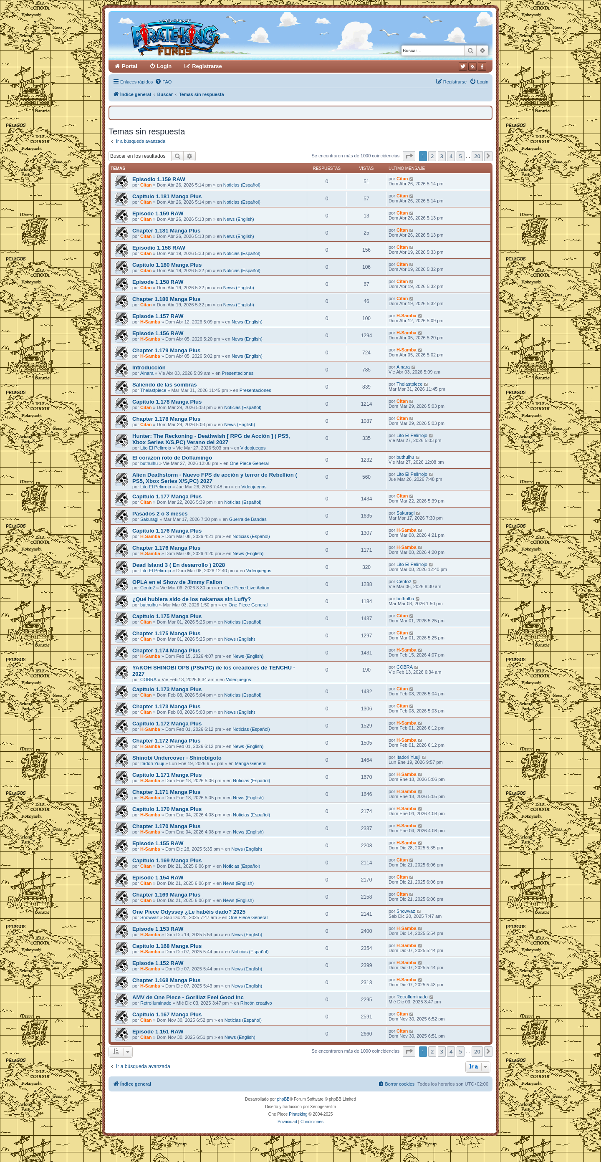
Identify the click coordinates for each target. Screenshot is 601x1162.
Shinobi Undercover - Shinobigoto (177, 758)
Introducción (149, 367)
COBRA (148, 679)
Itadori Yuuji (152, 763)
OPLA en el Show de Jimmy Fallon (177, 582)
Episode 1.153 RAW (157, 929)
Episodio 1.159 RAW (158, 179)
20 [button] (477, 156)
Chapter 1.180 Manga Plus (166, 299)
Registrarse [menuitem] (207, 66)
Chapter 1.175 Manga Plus (166, 633)
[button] (409, 156)
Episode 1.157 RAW (157, 316)
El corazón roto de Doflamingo (172, 458)
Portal (129, 66)
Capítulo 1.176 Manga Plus (167, 531)
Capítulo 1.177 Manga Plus (167, 496)
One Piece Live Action (247, 587)
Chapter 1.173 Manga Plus (166, 706)
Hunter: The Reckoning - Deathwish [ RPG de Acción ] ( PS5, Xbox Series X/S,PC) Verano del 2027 (211, 439)
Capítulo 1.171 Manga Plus (167, 775)
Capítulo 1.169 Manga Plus (167, 860)
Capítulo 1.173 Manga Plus (167, 689)
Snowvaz (149, 917)
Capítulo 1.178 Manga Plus (167, 402)
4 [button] (450, 156)
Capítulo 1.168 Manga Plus (167, 946)
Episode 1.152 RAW (157, 963)
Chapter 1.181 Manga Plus (166, 230)
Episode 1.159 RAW (157, 213)
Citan (146, 184)
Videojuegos (252, 447)
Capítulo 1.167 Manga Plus (167, 1014)
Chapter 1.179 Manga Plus (166, 350)
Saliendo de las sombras (164, 384)
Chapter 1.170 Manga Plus (166, 826)
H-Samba (150, 321)
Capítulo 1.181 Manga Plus (167, 196)
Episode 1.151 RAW (157, 1031)
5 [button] (460, 156)
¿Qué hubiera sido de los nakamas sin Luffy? (191, 599)
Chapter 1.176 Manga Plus (166, 548)
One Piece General (249, 463)
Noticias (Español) (241, 184)
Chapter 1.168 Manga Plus (166, 980)
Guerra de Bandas (248, 519)
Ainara (147, 373)
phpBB (283, 1099)
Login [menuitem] (164, 66)
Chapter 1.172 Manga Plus (166, 741)
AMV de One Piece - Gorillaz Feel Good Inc (188, 997)
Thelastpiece (153, 390)
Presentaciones (237, 373)
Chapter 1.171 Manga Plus (166, 792)
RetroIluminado (156, 1002)
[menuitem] (163, 82)
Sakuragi (149, 519)
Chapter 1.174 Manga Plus (166, 650)
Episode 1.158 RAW (157, 282)
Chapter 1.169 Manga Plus (166, 895)
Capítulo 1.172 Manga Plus (167, 723)
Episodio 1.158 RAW (158, 248)
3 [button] (441, 156)
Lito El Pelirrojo (155, 447)
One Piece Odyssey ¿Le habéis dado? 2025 (188, 912)
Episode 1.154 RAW (157, 877)
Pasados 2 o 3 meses (160, 513)
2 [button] (432, 156)
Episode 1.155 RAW (157, 843)
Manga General (251, 763)
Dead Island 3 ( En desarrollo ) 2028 (178, 565)
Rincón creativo (256, 1002)
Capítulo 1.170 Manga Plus (167, 809)
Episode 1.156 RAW (157, 333)
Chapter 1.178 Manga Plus (166, 419)
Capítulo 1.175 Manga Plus (167, 616)
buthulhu (149, 463)
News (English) (238, 219)
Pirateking (298, 1114)
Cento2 (147, 587)
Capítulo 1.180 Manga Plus (167, 265)
